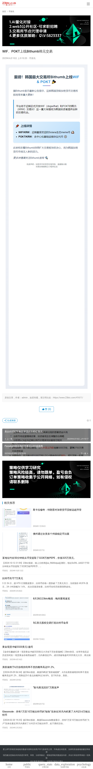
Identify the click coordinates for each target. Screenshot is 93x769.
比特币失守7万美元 (12, 578)
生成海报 (10, 420)
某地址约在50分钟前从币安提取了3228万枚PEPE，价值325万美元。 (39, 557)
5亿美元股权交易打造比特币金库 (50, 622)
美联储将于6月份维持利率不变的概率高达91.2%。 (29, 667)
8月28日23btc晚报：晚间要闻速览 (51, 598)
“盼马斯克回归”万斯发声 (46, 687)
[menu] (88, 4)
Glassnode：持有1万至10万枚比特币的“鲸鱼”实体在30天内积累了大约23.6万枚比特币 (46, 713)
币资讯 (32, 58)
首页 (4, 11)
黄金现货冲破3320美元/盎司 (17, 646)
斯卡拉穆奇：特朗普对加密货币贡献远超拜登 (57, 509)
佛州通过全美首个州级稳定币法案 (51, 533)
